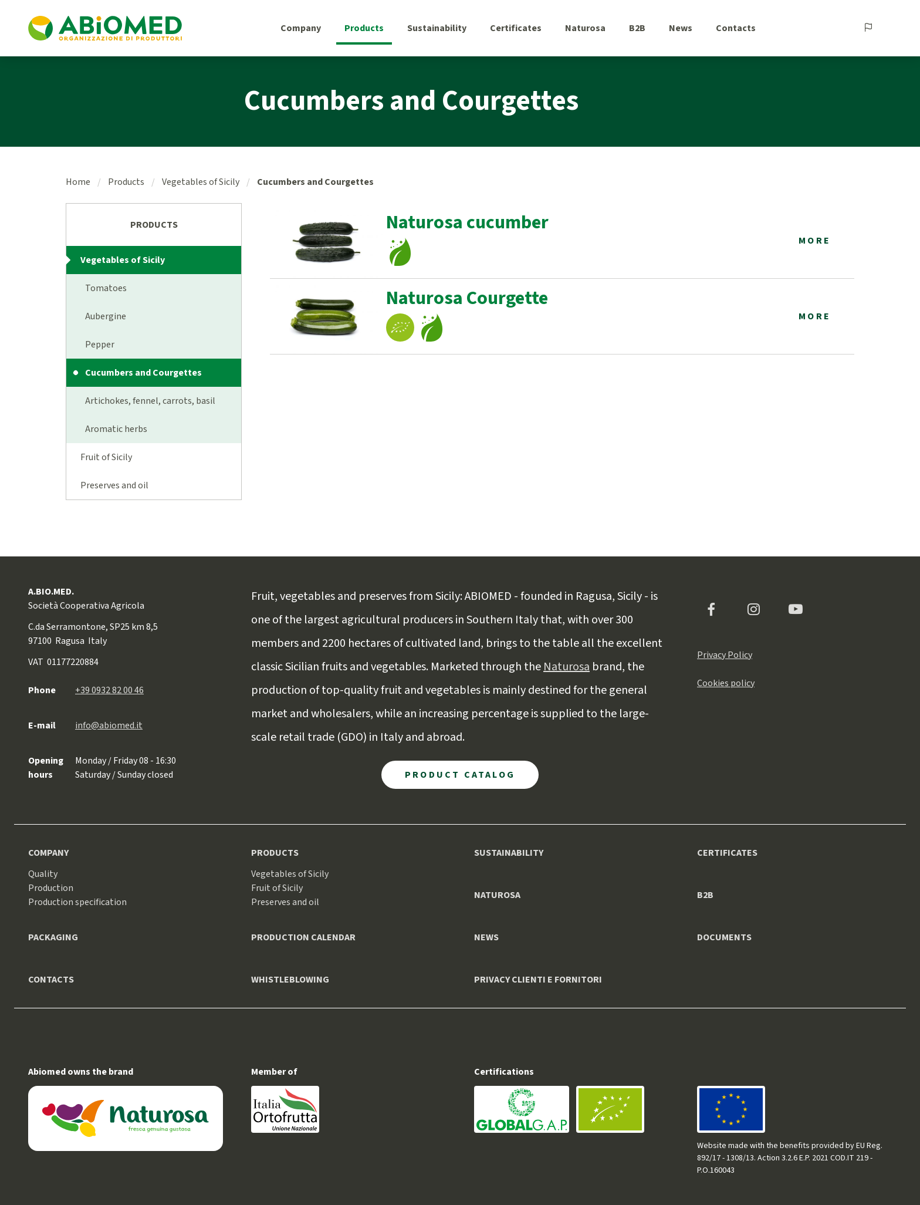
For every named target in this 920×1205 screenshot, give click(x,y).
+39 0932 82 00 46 (109, 690)
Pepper (99, 344)
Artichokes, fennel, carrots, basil (150, 400)
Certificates (516, 28)
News (680, 28)
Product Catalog (460, 774)
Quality (43, 874)
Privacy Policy (724, 655)
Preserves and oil (114, 485)
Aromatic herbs (116, 429)
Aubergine (105, 316)
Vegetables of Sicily (200, 181)
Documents (724, 937)
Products (364, 28)
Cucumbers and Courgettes (143, 372)
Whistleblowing (290, 979)
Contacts (736, 28)
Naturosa (585, 28)
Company (300, 28)
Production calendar (303, 937)
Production (50, 888)
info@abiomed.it (109, 725)
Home (78, 181)
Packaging (53, 937)
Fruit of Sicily (106, 457)
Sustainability (436, 28)
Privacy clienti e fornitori (538, 979)
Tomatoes (106, 288)
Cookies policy (726, 683)
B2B (637, 28)
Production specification (77, 902)
